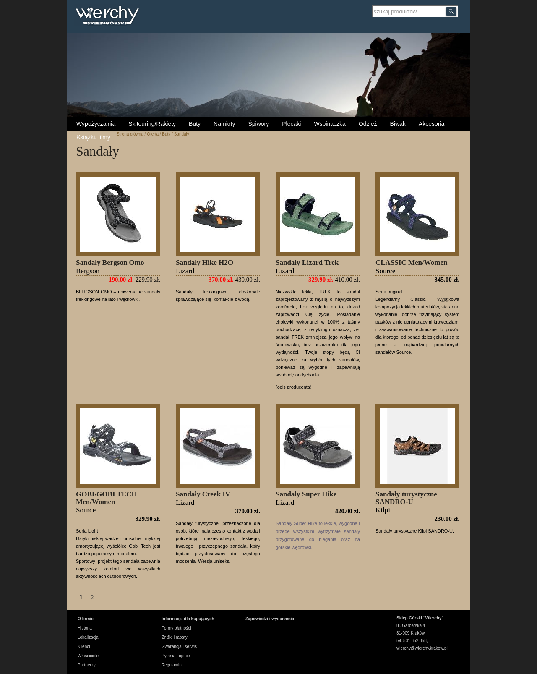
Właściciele (88, 655)
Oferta (153, 134)
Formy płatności (176, 628)
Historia (85, 628)
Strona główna (130, 134)
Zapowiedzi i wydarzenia (269, 619)
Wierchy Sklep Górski (109, 16)
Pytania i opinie (176, 655)
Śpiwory (258, 123)
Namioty (224, 123)
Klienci (84, 646)
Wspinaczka (329, 123)
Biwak (397, 123)
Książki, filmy (93, 137)
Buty (195, 123)
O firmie (86, 619)
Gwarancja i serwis (179, 646)
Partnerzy (87, 665)
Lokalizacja (88, 637)
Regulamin (172, 665)
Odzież (368, 123)
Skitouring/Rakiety (152, 123)
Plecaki (291, 123)
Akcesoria (431, 123)
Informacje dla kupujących (188, 619)
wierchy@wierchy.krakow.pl (422, 648)
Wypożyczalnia (95, 123)
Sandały (181, 134)
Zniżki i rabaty (175, 637)
